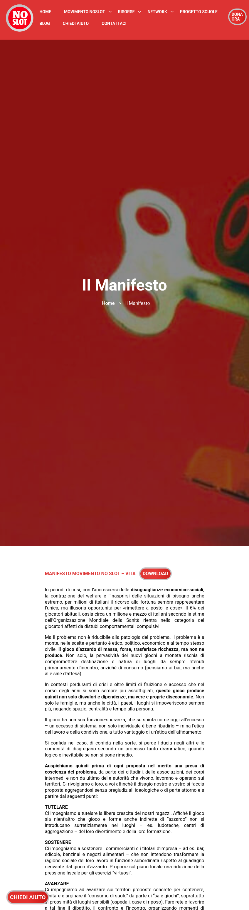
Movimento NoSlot (84, 11)
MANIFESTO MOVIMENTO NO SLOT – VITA (90, 575)
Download (155, 575)
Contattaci (114, 23)
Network (157, 11)
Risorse (126, 11)
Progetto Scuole (199, 11)
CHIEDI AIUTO (28, 897)
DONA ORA (237, 16)
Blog (44, 23)
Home (45, 11)
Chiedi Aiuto (76, 23)
